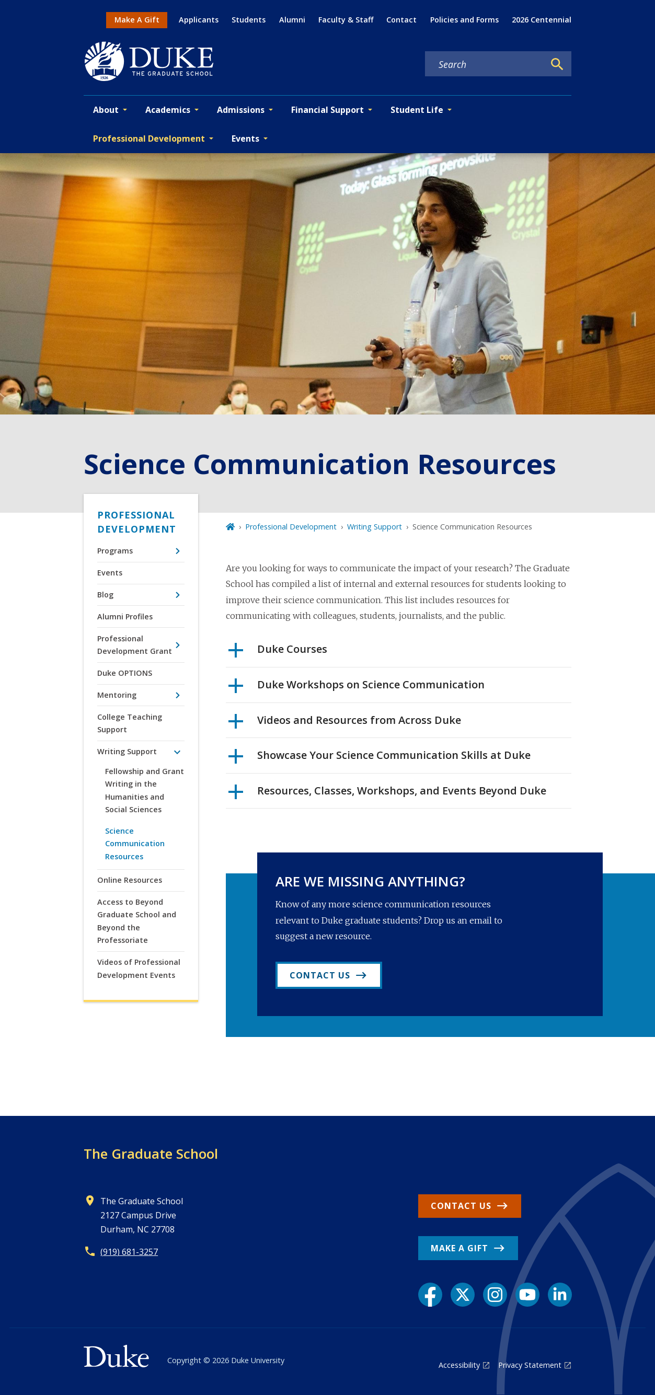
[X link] (463, 1295)
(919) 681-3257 (129, 1252)
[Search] (557, 64)
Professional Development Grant (134, 644)
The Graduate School (151, 1153)
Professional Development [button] (149, 138)
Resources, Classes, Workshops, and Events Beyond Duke (387, 794)
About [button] (106, 110)
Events (109, 573)
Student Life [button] (416, 110)
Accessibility (459, 1365)
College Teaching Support (129, 723)
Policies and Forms (464, 20)
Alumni (292, 20)
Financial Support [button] (327, 110)
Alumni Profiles (125, 616)
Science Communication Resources (135, 843)
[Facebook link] (430, 1295)
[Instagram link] (495, 1295)
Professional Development (136, 522)
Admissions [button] (241, 110)
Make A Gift (136, 20)
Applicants (199, 20)
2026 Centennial (541, 20)
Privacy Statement (529, 1365)
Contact (401, 20)
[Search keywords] (485, 64)
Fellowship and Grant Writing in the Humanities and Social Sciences (144, 790)
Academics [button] (167, 110)
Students (249, 20)
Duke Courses (277, 653)
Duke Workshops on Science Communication (356, 688)
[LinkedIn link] (560, 1295)
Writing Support (127, 751)
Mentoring (116, 695)
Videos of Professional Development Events (138, 968)
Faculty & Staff (345, 20)
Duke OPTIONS (124, 673)
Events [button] (245, 138)
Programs (115, 551)
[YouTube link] (527, 1295)
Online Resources (129, 880)
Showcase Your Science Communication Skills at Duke (379, 759)
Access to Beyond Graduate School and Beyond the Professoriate (136, 921)
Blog (105, 594)
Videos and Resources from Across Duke (344, 724)
